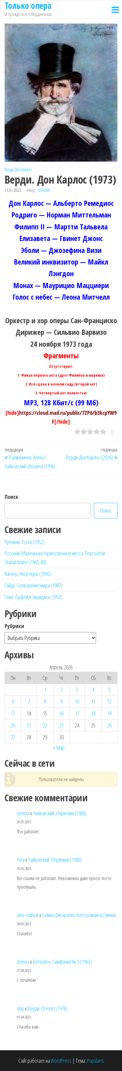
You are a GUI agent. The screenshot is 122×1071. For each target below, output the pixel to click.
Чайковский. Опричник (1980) (60, 813)
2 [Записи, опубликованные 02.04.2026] (61, 689)
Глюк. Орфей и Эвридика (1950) (33, 597)
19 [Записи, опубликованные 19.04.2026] (109, 713)
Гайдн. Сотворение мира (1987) (33, 585)
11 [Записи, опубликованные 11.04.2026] (93, 701)
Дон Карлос (23, 169)
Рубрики (14, 626)
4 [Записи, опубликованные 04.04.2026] (93, 689)
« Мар (59, 747)
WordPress (61, 1060)
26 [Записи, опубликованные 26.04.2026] (109, 725)
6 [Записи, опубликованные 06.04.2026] (13, 701)
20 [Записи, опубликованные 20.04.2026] (13, 725)
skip (20, 1008)
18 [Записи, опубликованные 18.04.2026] (93, 713)
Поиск (11, 496)
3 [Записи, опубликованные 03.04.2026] (77, 689)
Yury (20, 859)
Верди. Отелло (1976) (48, 1008)
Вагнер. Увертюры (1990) (28, 573)
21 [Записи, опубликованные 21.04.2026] (29, 725)
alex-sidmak (28, 915)
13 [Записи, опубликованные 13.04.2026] (13, 713)
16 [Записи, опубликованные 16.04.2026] (61, 713)
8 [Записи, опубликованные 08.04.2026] (45, 701)
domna (44, 190)
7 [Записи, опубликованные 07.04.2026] (29, 701)
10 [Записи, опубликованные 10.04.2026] (77, 701)
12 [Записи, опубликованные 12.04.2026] (109, 701)
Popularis (95, 1060)
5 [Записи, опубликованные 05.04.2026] (109, 689)
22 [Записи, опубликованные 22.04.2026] (45, 725)
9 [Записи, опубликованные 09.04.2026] (61, 701)
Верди (9, 169)
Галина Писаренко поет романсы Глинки (79, 915)
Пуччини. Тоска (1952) (24, 542)
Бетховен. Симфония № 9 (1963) (62, 961)
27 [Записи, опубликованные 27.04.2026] (13, 737)
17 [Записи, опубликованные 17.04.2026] (77, 713)
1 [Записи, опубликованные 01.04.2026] (45, 689)
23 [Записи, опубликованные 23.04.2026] (61, 725)
